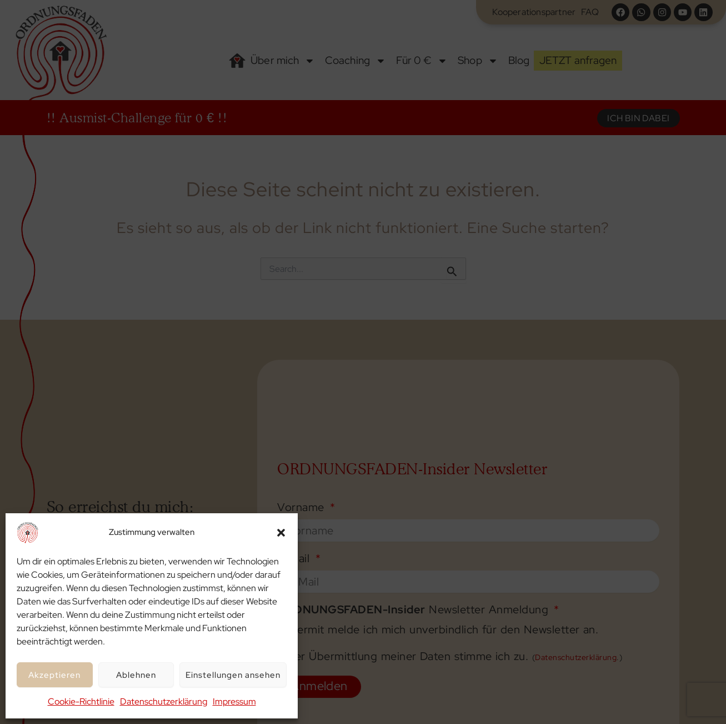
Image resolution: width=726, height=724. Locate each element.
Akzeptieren (54, 675)
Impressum (234, 701)
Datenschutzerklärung (163, 701)
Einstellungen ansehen (233, 675)
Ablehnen (136, 675)
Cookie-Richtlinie (81, 701)
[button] (281, 532)
